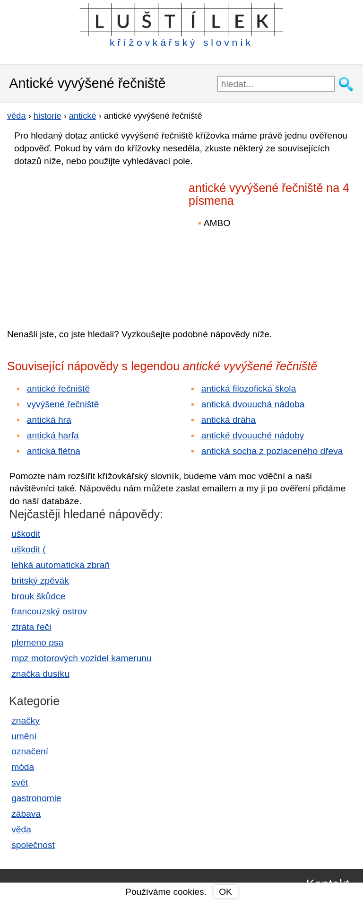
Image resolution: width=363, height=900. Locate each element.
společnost (33, 845)
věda (21, 829)
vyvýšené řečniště (63, 404)
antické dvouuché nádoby (252, 435)
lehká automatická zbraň (60, 565)
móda (22, 767)
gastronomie (36, 798)
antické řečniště (58, 388)
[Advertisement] (90, 241)
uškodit (25, 534)
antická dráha (228, 420)
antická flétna (53, 451)
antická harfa (53, 435)
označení (29, 751)
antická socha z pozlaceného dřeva (272, 451)
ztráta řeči (31, 627)
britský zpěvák (40, 580)
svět (19, 782)
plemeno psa (37, 642)
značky (25, 720)
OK (225, 892)
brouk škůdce (38, 596)
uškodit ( (28, 549)
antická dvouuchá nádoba (253, 404)
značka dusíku (40, 674)
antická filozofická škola (248, 388)
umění (23, 736)
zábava (26, 814)
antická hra (49, 420)
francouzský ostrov (49, 611)
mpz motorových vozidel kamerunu (81, 658)
